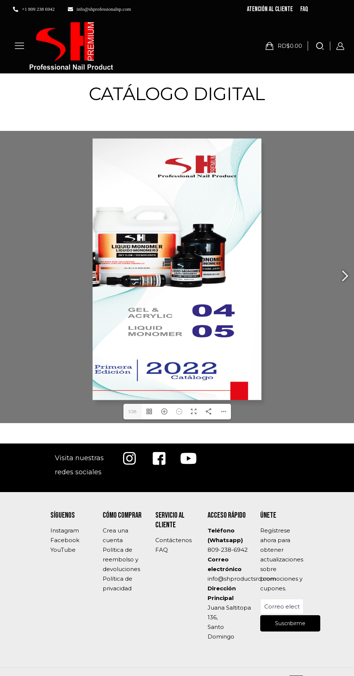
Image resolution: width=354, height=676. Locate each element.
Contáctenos (173, 540)
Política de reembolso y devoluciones (121, 559)
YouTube (63, 549)
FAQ (161, 549)
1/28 (132, 411)
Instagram (64, 530)
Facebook (64, 540)
